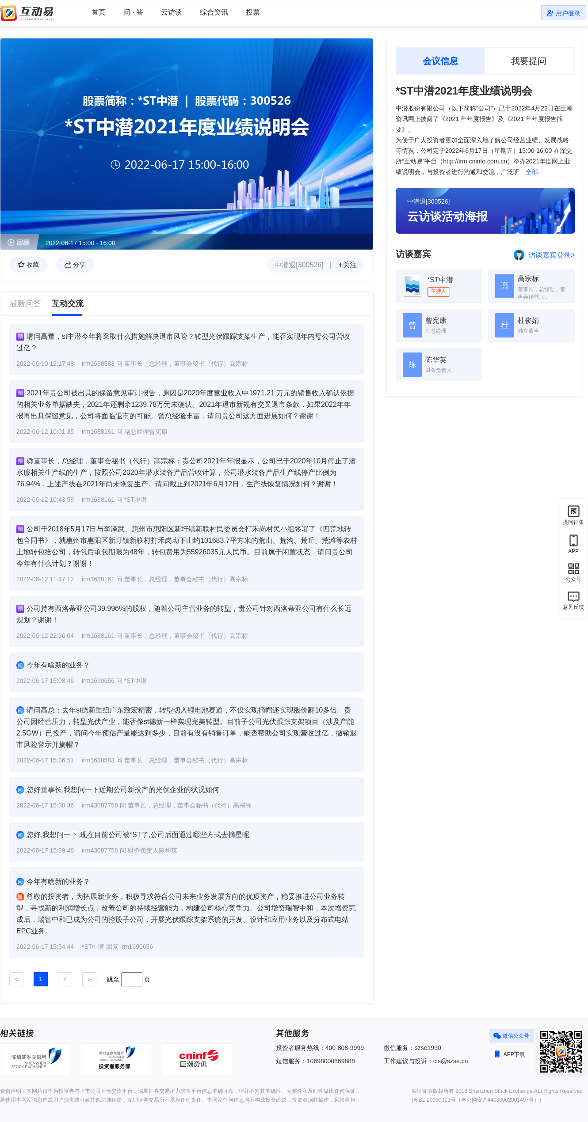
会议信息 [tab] (440, 61)
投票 (253, 12)
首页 (99, 12)
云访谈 (171, 12)
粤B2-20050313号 (434, 1100)
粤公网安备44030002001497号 (497, 1100)
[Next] (89, 979)
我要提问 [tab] (528, 61)
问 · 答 (133, 12)
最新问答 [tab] (25, 303)
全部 (531, 171)
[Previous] (16, 979)
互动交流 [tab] (68, 303)
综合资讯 (214, 12)
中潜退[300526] (299, 265)
